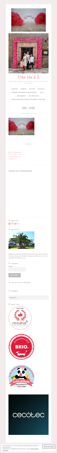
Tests (42, 92)
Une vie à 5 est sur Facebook (20, 282)
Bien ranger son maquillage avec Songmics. (18, 156)
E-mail (10, 266)
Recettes (41, 89)
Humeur (23, 89)
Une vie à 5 (28, 77)
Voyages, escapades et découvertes (24, 92)
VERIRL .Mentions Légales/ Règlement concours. (28, 99)
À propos (14, 89)
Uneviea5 (33, 113)
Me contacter (34, 96)
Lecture (32, 89)
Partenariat (21, 96)
